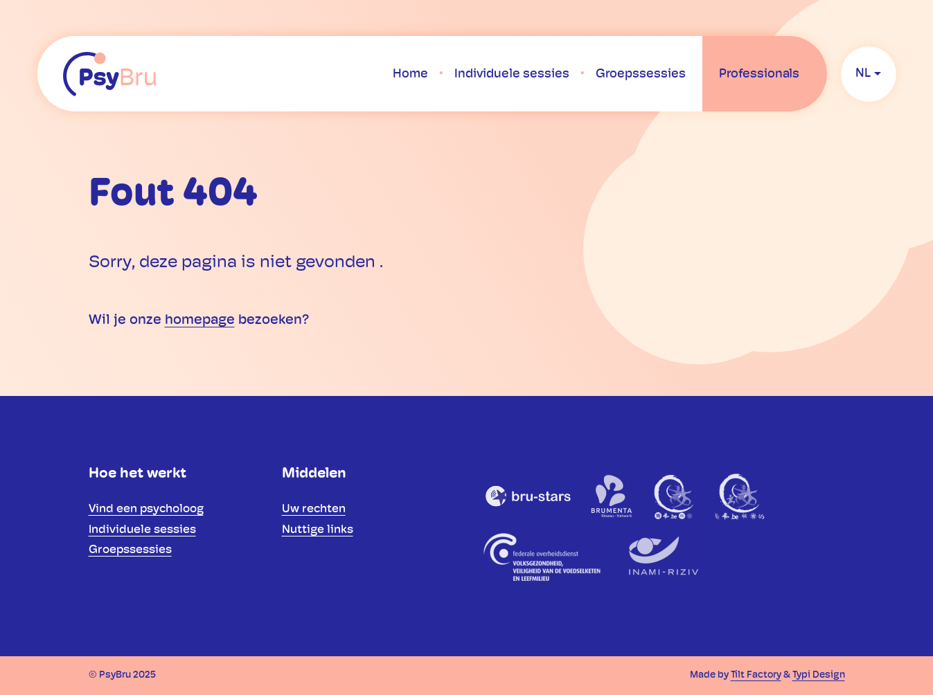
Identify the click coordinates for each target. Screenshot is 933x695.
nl (863, 73)
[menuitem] (410, 74)
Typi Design (818, 675)
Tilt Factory (756, 675)
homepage (200, 320)
